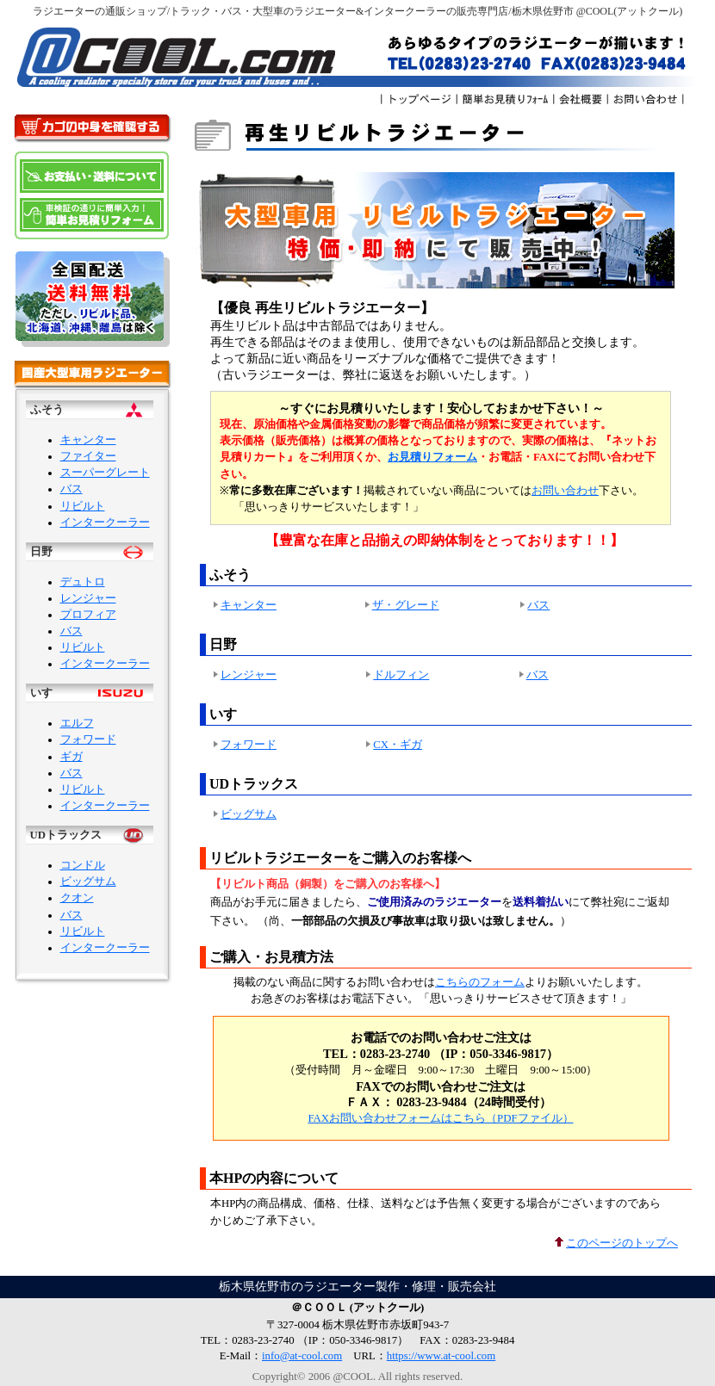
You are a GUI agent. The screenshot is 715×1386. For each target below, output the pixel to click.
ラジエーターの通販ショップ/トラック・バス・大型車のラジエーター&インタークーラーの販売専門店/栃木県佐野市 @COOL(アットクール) (358, 11)
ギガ (71, 757)
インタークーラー (105, 523)
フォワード (88, 739)
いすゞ (47, 693)
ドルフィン (401, 675)
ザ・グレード (405, 605)
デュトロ (82, 582)
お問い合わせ (565, 491)
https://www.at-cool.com (441, 1356)
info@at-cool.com (302, 1356)
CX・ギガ (397, 745)
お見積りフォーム (432, 457)
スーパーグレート (105, 473)
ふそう (47, 410)
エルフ (77, 723)
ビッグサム (88, 882)
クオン (77, 898)
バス (71, 489)
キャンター (88, 440)
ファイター (88, 456)
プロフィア (88, 615)
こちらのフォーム (480, 982)
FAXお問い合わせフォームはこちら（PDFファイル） (440, 1118)
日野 (41, 552)
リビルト (82, 506)
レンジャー (88, 598)
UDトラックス (66, 835)
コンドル (82, 865)
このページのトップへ (615, 1243)
